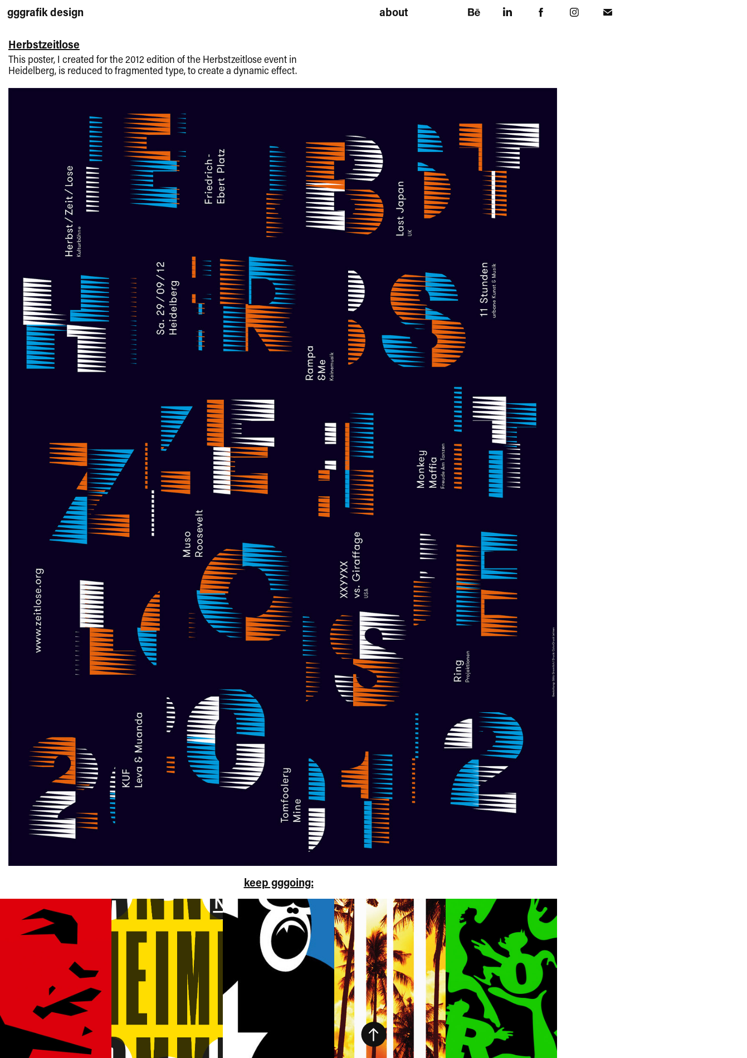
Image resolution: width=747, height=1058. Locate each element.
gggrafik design (45, 11)
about (393, 11)
